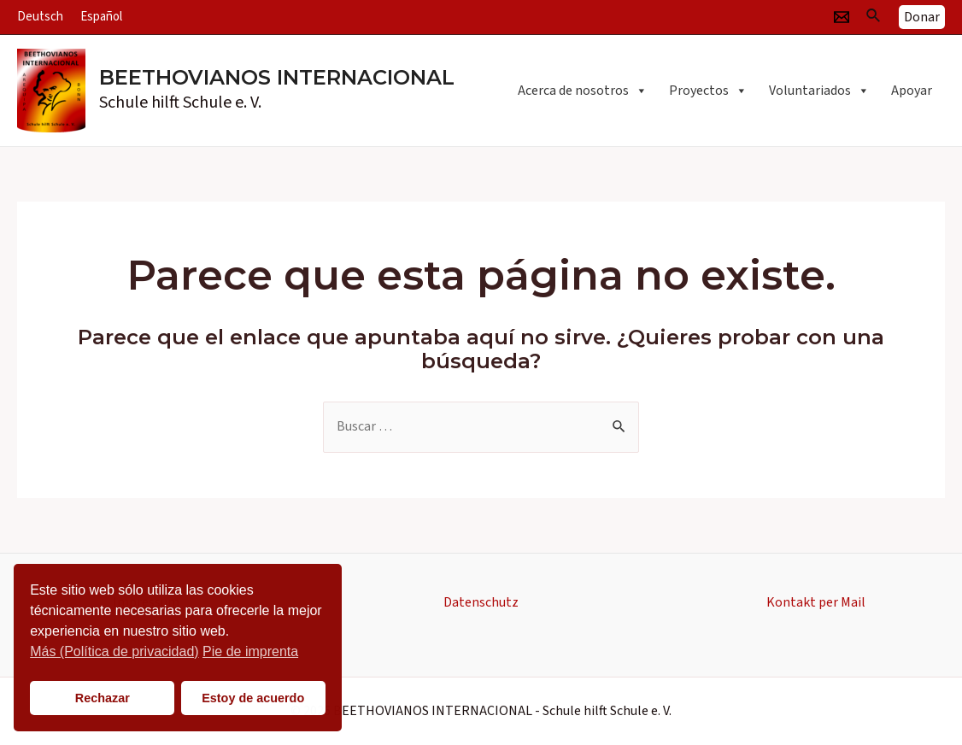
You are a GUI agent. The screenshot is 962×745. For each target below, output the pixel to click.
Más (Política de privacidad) (114, 651)
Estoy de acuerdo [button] (253, 698)
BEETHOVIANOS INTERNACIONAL (277, 77)
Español (101, 17)
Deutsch (40, 17)
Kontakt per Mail (815, 602)
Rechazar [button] (102, 698)
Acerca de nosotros (583, 90)
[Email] (841, 17)
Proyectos (708, 90)
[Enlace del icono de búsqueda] (874, 17)
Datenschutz (481, 602)
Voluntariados (819, 90)
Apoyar (911, 90)
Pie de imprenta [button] (250, 651)
